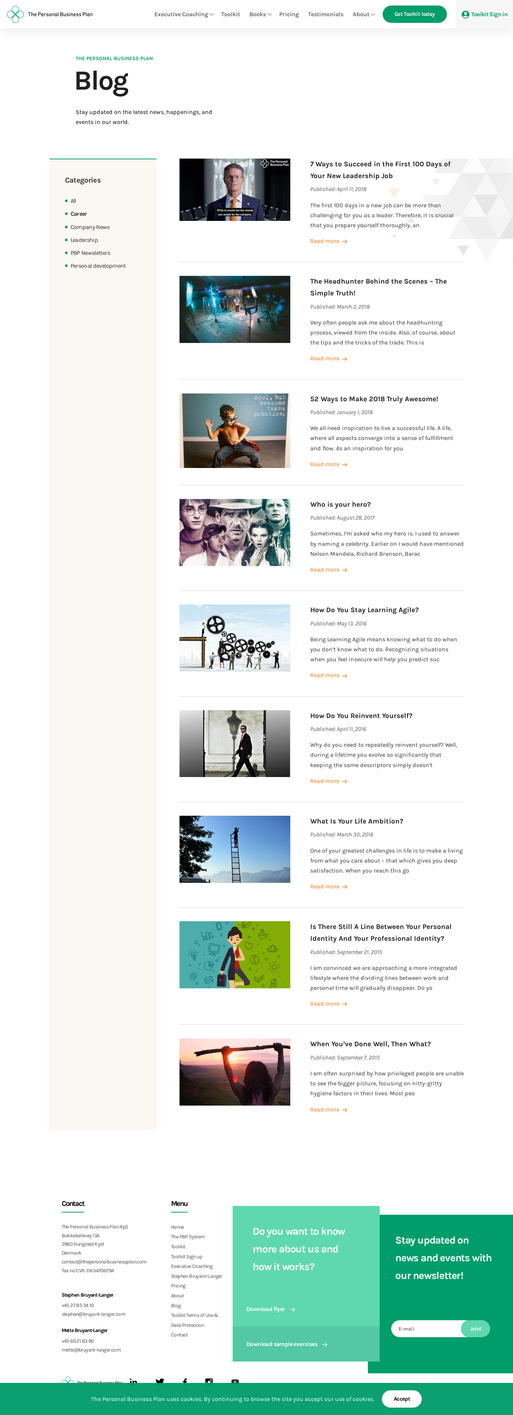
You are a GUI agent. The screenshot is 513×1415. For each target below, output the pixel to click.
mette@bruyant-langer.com (91, 1350)
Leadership (84, 239)
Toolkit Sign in (484, 14)
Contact (179, 1335)
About (361, 14)
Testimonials (325, 14)
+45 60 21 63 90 (78, 1341)
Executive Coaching (181, 14)
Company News (90, 226)
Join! (475, 1328)
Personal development (98, 265)
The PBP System (188, 1237)
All (73, 200)
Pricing (289, 14)
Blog (176, 1306)
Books (257, 14)
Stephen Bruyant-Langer (196, 1276)
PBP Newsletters (90, 252)
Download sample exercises (286, 1344)
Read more (329, 240)
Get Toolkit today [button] (414, 14)
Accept (402, 1398)
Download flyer (270, 1308)
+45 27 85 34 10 (78, 1305)
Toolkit (230, 14)
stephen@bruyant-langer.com (93, 1314)
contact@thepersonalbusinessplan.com (104, 1262)
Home (177, 1227)
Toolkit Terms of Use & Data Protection (195, 1320)
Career (79, 213)
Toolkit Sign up (186, 1256)
